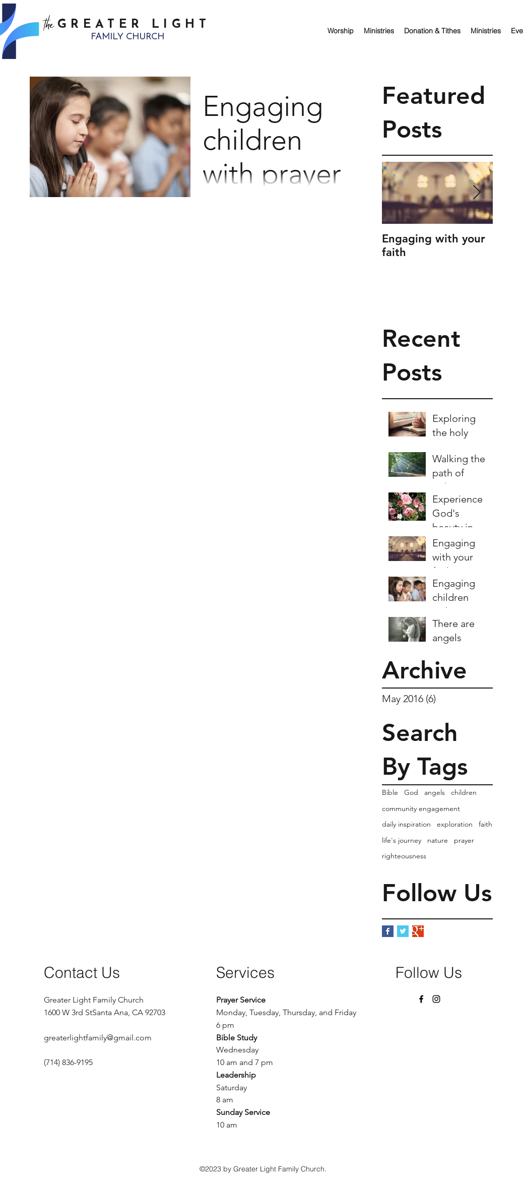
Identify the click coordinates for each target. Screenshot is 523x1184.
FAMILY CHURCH (127, 37)
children (464, 792)
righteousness (404, 855)
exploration (455, 824)
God (411, 792)
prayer (464, 840)
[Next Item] (476, 193)
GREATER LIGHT (133, 25)
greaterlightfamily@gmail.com (98, 1037)
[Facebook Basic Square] (388, 931)
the (50, 26)
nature (437, 840)
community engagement (421, 808)
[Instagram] (436, 999)
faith (485, 824)
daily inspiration (406, 824)
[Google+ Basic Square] (418, 931)
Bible (390, 792)
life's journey (401, 840)
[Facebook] (421, 999)
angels (434, 792)
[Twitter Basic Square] (403, 931)
